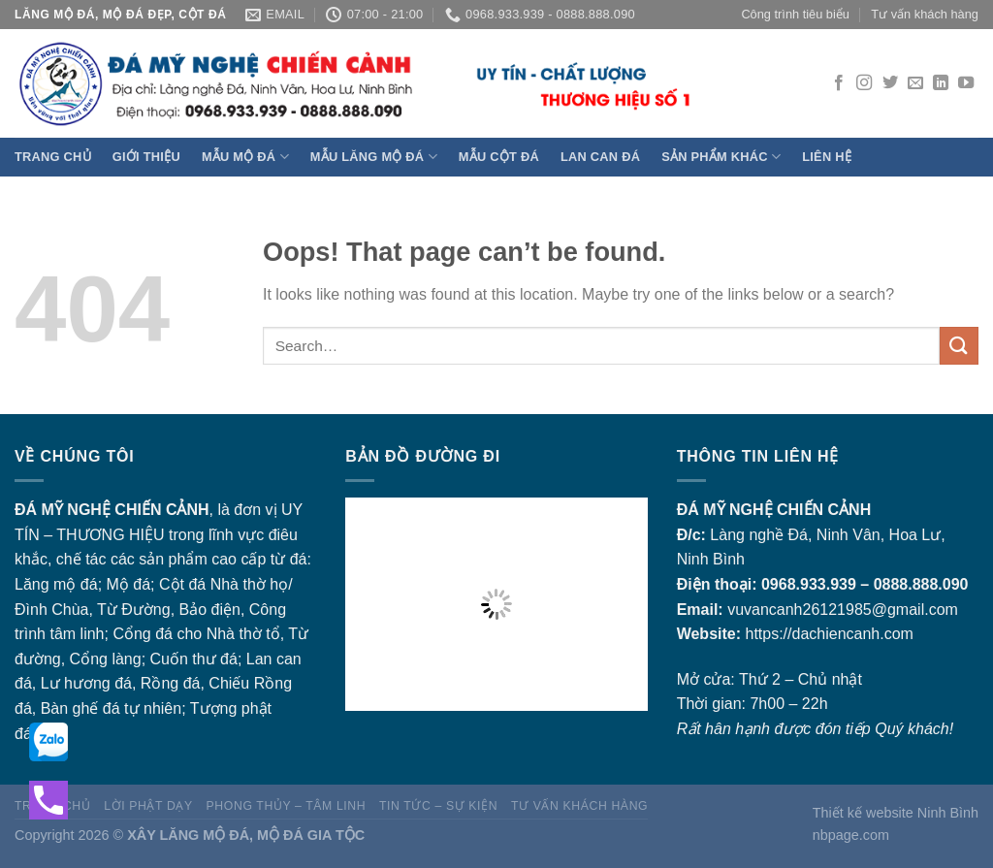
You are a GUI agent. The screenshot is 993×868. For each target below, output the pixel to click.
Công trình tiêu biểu (795, 14)
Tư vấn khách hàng (924, 14)
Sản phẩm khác (721, 156)
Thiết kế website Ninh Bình (895, 812)
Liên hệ (826, 156)
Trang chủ (53, 156)
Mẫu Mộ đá (245, 156)
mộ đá (75, 584)
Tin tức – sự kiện (438, 806)
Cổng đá (142, 634)
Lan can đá (600, 156)
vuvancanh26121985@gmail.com (842, 609)
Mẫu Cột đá (499, 156)
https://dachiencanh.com (829, 634)
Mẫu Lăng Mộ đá (373, 156)
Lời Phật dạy (148, 806)
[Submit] (959, 346)
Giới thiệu (146, 156)
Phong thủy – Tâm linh (287, 806)
